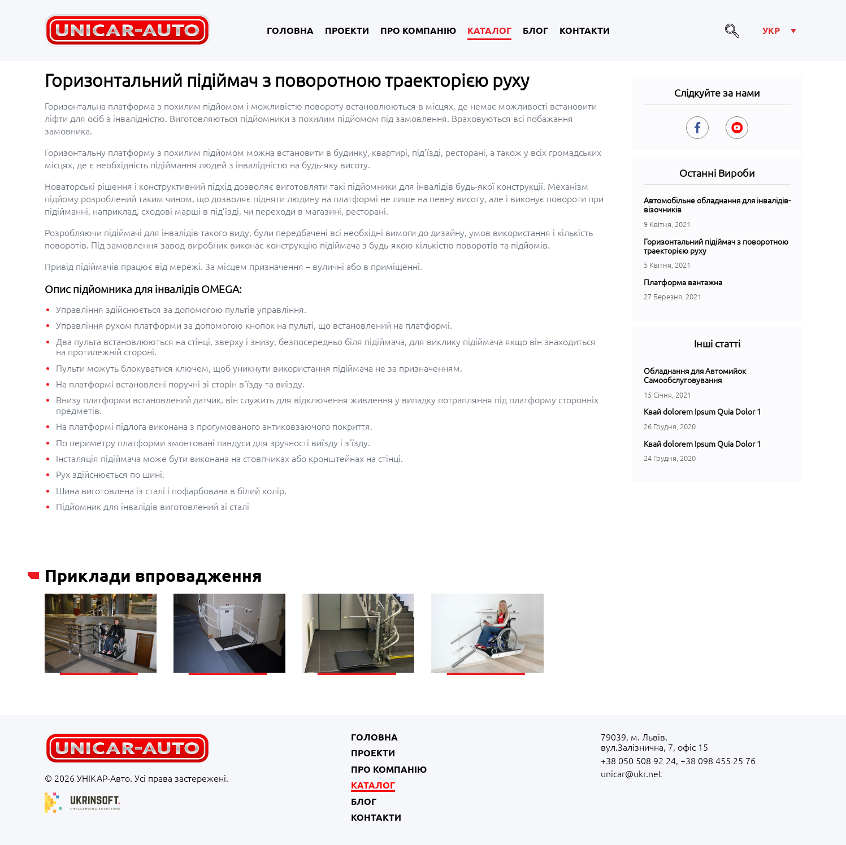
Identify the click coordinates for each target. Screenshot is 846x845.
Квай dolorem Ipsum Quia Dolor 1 (702, 411)
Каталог (489, 30)
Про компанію (418, 30)
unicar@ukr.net (631, 774)
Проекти (347, 30)
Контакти (584, 30)
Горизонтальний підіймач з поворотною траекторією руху (716, 246)
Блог (535, 30)
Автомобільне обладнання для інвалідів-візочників (717, 205)
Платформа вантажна (683, 282)
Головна (290, 30)
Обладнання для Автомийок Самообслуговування (695, 376)
